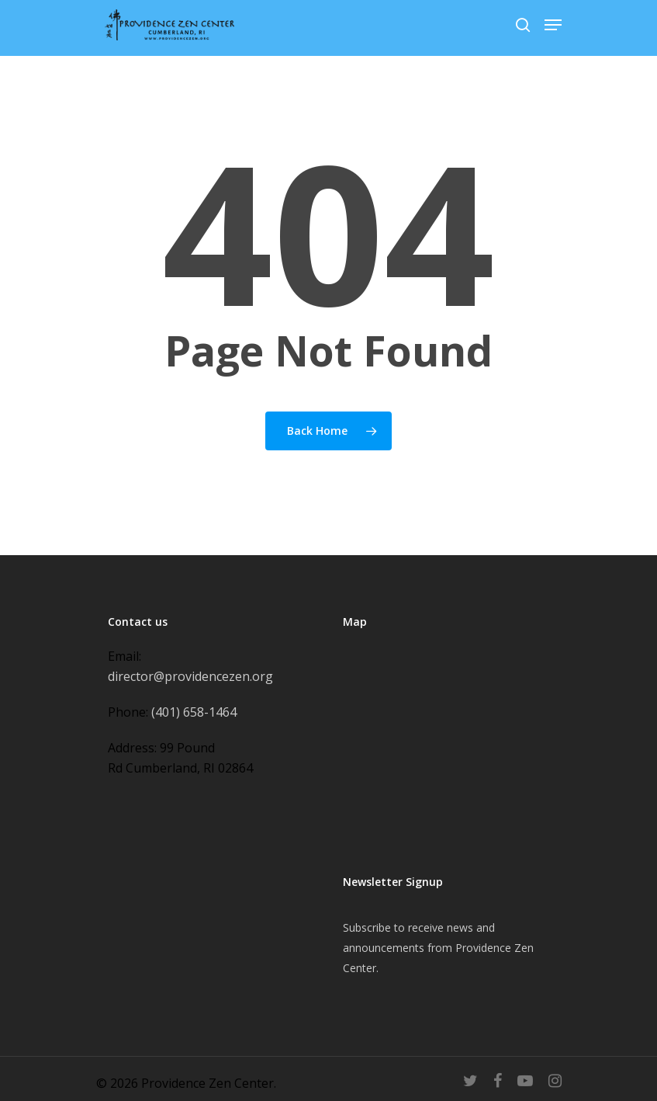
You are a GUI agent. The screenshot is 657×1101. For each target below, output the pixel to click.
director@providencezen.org (190, 676)
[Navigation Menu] (553, 25)
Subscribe (367, 927)
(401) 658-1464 (194, 712)
